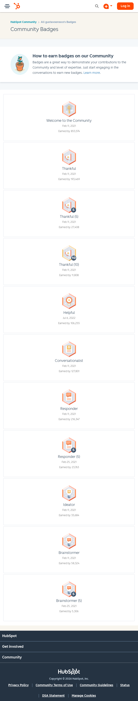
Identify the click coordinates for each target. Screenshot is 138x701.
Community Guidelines (96, 685)
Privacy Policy (18, 685)
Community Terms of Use (54, 685)
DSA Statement (53, 696)
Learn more (92, 73)
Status (125, 685)
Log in (125, 6)
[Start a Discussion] (108, 6)
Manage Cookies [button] (84, 696)
